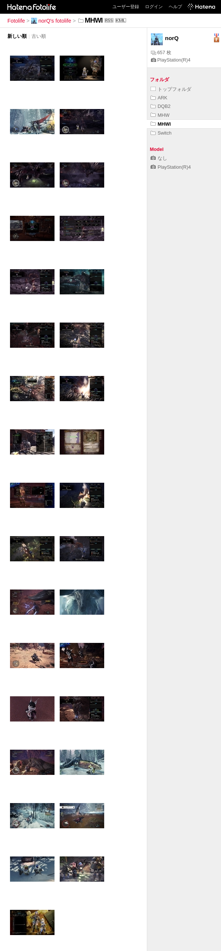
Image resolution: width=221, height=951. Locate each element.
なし (159, 158)
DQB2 (161, 106)
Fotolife (16, 21)
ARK (159, 97)
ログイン (154, 6)
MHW (160, 115)
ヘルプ (175, 6)
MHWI (161, 124)
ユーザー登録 (125, 6)
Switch (161, 133)
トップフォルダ (171, 89)
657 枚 (161, 52)
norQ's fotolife (51, 21)
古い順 (39, 36)
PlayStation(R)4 (171, 60)
